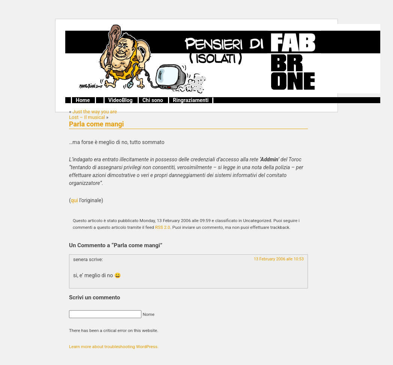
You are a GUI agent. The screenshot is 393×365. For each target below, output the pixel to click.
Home (83, 100)
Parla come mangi (96, 124)
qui (74, 200)
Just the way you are (94, 111)
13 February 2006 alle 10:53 (279, 259)
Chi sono (152, 100)
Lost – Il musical (87, 117)
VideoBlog (120, 100)
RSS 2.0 (162, 227)
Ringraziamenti (190, 100)
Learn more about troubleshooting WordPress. (114, 346)
